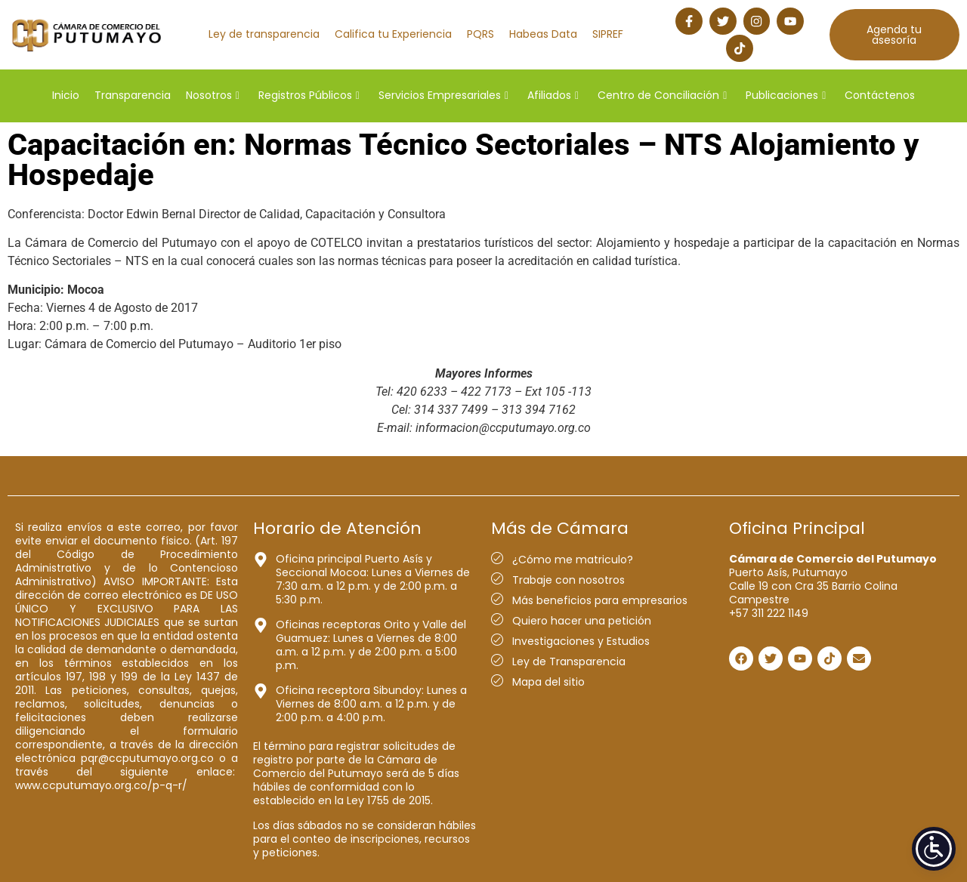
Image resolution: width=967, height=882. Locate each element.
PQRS (480, 33)
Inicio (65, 92)
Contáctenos (880, 92)
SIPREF (607, 33)
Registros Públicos (309, 92)
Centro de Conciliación (662, 92)
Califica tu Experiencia (393, 33)
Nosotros (212, 92)
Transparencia (132, 92)
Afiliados (553, 92)
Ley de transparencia (264, 33)
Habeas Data (543, 33)
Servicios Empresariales (443, 92)
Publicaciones (786, 92)
